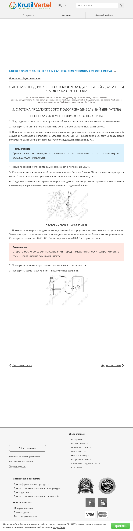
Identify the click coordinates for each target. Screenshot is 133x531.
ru (60, 5)
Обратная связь (27, 448)
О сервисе (28, 15)
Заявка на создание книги (85, 463)
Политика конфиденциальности (24, 456)
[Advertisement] (66, 42)
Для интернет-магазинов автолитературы (37, 488)
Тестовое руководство (26, 516)
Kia (33, 70)
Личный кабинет (104, 15)
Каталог (66, 15)
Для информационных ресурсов (31, 484)
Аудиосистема (111, 365)
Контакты (76, 467)
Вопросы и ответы (81, 459)
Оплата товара (79, 443)
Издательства (78, 451)
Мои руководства (23, 508)
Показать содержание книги (24, 78)
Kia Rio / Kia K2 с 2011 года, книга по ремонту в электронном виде (74, 70)
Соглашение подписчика (21, 461)
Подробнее (59, 527)
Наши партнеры (80, 455)
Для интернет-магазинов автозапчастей (36, 496)
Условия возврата (17, 466)
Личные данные (23, 512)
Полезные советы (81, 447)
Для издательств (23, 492)
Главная (13, 70)
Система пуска (22, 365)
